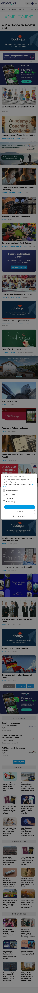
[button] (19, 516)
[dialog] (19, 496)
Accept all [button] (19, 507)
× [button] (34, 475)
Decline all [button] (20, 512)
